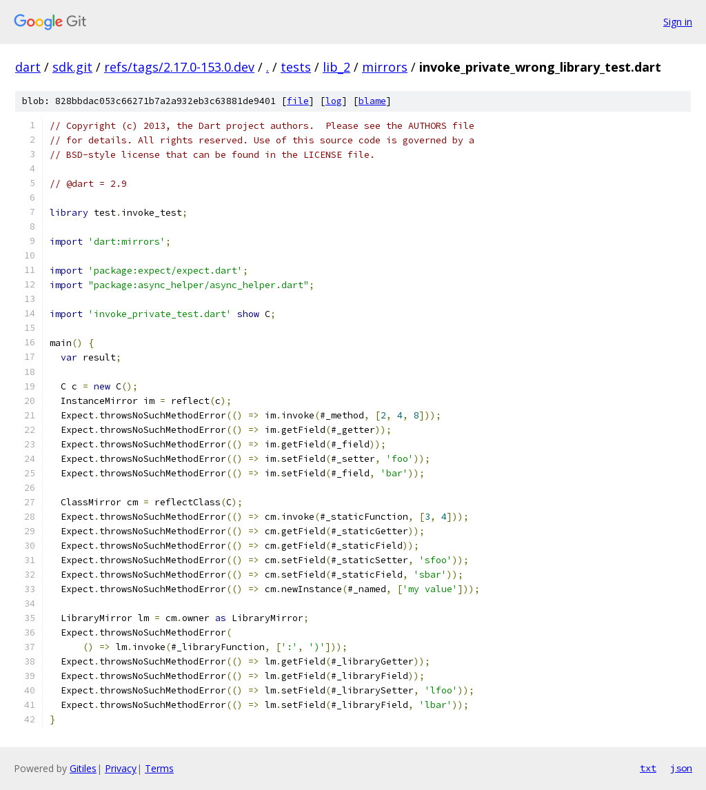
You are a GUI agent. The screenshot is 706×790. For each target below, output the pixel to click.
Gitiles (83, 768)
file (298, 101)
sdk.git (72, 67)
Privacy (121, 768)
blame (372, 101)
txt (648, 768)
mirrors (384, 67)
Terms (159, 768)
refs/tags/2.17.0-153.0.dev (179, 67)
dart (28, 67)
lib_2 (336, 67)
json (681, 768)
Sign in (677, 21)
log (333, 101)
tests (296, 67)
